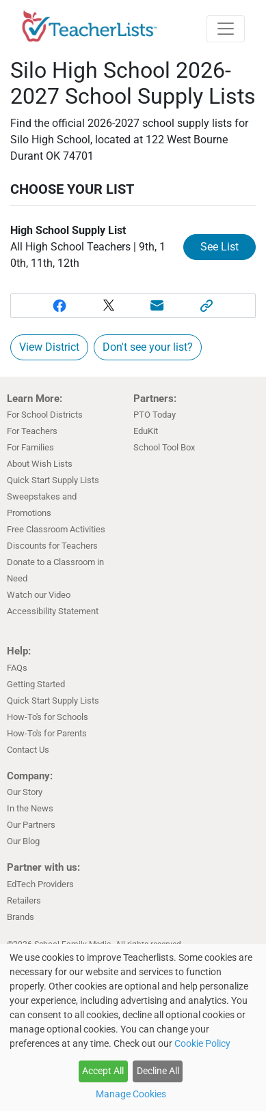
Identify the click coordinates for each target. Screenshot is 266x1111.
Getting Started (36, 684)
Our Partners (31, 825)
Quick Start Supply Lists (53, 480)
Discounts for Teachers (52, 545)
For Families (30, 447)
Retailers (24, 900)
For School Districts (45, 414)
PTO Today (154, 414)
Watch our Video (38, 595)
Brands (20, 917)
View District (49, 347)
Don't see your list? (148, 347)
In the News (30, 808)
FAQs (17, 668)
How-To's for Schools (47, 717)
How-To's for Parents (47, 733)
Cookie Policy (202, 1043)
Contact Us (28, 750)
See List (219, 246)
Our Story (24, 792)
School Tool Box (164, 447)
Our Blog (23, 841)
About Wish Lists (39, 464)
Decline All (158, 1070)
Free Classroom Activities (56, 529)
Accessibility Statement (52, 611)
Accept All (103, 1070)
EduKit (145, 431)
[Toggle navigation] (226, 28)
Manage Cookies (131, 1093)
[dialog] (133, 1027)
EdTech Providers (40, 884)
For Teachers (32, 431)
